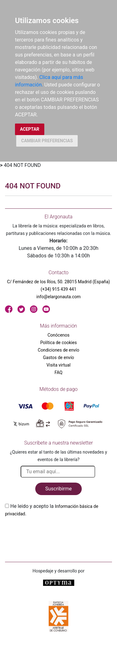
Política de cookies (58, 342)
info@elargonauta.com (58, 296)
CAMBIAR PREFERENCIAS (47, 140)
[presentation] (52, 532)
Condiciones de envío (58, 350)
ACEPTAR (29, 129)
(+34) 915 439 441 (58, 289)
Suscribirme (58, 489)
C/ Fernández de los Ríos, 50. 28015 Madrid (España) (58, 281)
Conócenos (58, 335)
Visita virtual (58, 364)
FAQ (58, 372)
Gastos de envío (58, 357)
